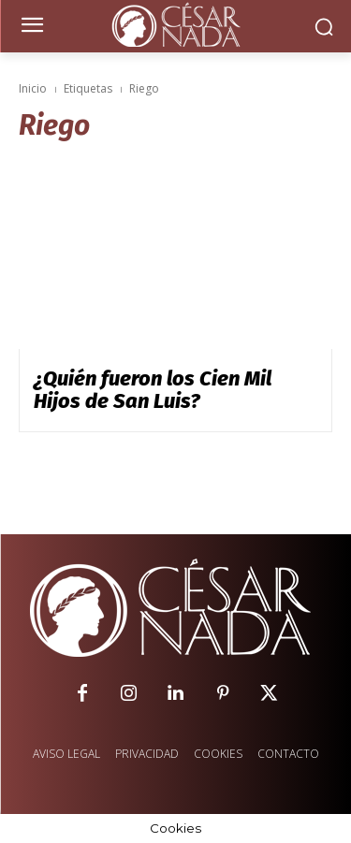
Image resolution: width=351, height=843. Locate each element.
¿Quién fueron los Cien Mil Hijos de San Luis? (152, 390)
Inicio (33, 88)
